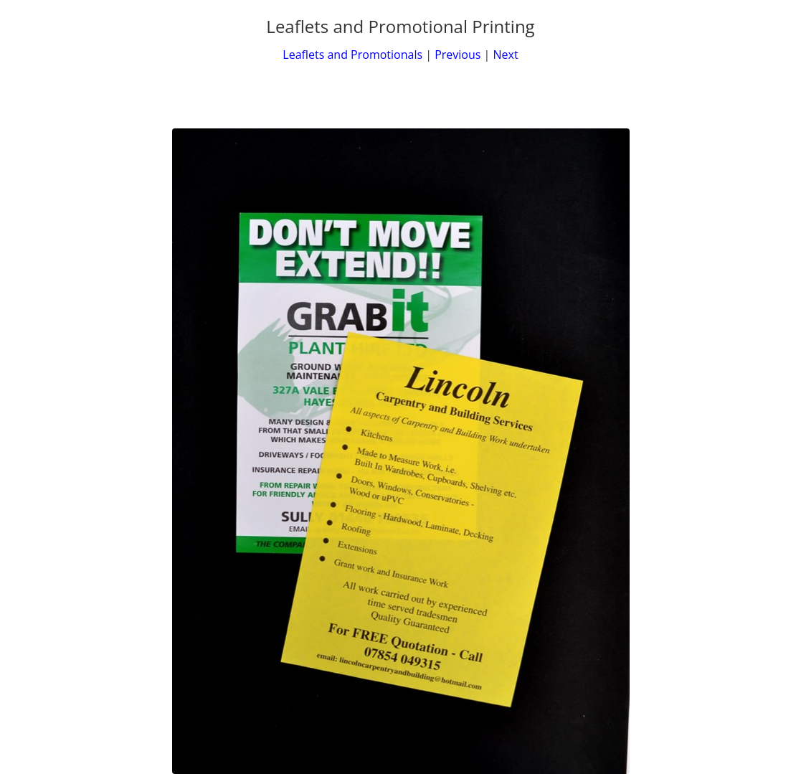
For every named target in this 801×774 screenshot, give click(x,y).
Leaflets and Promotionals (352, 54)
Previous (457, 54)
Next (505, 54)
